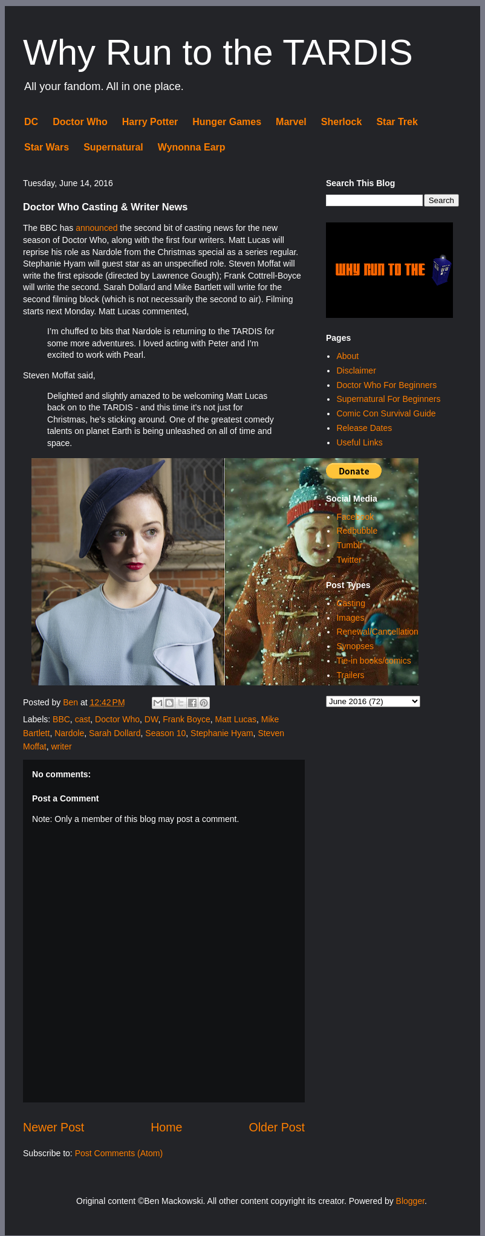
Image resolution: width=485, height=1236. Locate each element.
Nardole (69, 733)
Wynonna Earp (192, 147)
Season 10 (165, 733)
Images (350, 618)
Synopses (354, 646)
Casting (350, 603)
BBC (61, 719)
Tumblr (349, 545)
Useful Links (359, 442)
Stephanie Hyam (221, 733)
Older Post (277, 1127)
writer (61, 746)
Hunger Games (226, 122)
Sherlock (341, 122)
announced (96, 228)
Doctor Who (80, 122)
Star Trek (396, 122)
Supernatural (113, 147)
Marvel (291, 122)
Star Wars (46, 147)
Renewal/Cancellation (377, 631)
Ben (71, 702)
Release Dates (364, 428)
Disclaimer (356, 370)
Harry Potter (150, 122)
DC (31, 122)
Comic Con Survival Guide (385, 413)
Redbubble (356, 530)
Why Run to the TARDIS (218, 52)
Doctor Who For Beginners (386, 385)
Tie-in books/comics (373, 660)
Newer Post (53, 1127)
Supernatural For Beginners (388, 399)
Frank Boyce (186, 719)
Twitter (348, 560)
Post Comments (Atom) (119, 1153)
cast (83, 719)
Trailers (350, 675)
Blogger (410, 1201)
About (347, 356)
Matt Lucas (235, 719)
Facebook (354, 517)
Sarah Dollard (115, 733)
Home (166, 1127)
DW (151, 719)
